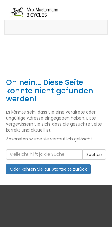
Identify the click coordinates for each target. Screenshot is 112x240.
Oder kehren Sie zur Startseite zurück (48, 169)
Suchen (94, 155)
